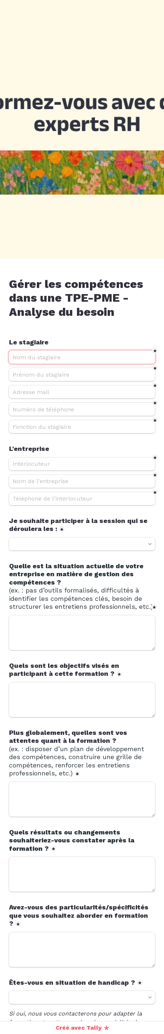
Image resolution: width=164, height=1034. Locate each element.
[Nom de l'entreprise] (82, 481)
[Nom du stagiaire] (82, 357)
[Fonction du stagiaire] (82, 426)
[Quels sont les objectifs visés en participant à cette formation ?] (82, 699)
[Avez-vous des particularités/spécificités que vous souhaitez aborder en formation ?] (82, 949)
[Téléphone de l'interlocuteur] (82, 498)
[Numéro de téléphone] (82, 409)
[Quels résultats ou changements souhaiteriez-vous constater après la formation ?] (82, 874)
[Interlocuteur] (82, 463)
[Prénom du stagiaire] (82, 374)
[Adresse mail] (82, 391)
